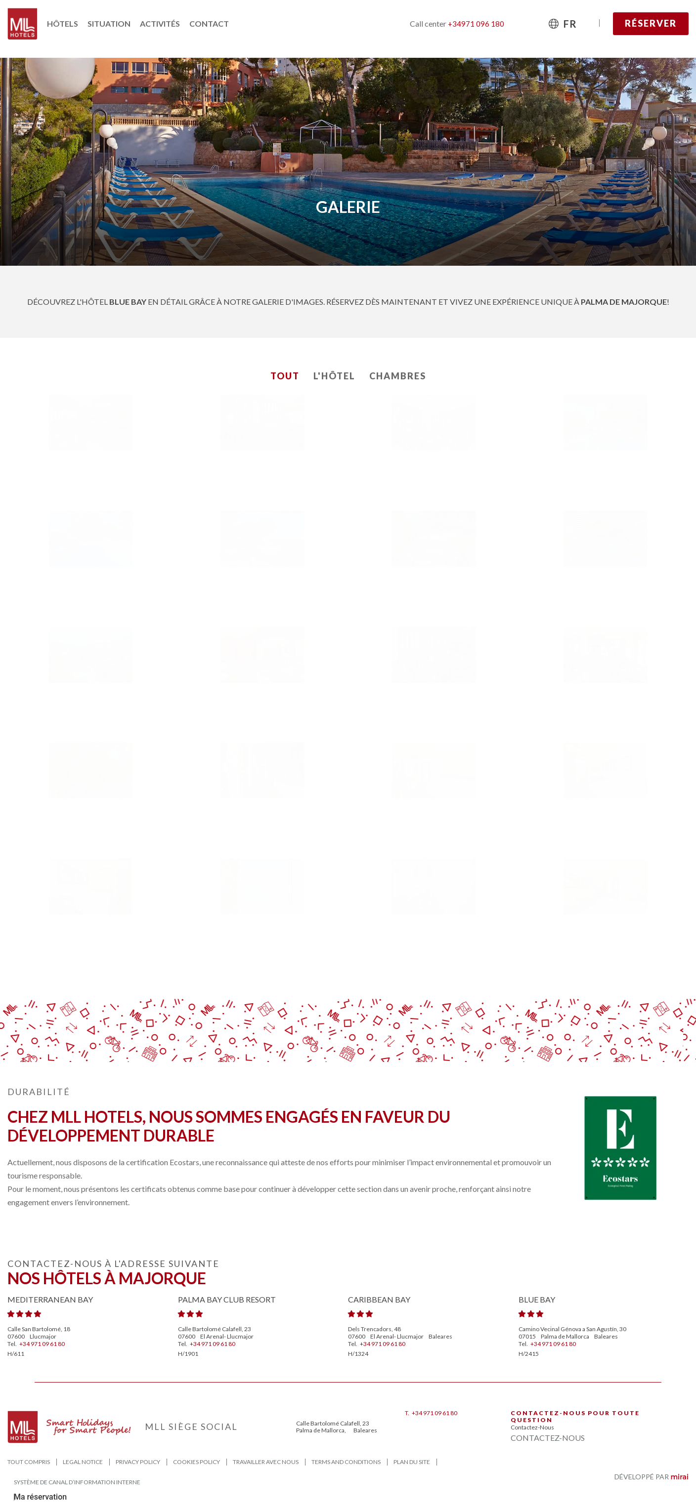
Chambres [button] (397, 375)
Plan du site (411, 1462)
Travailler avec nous (266, 1462)
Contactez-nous (532, 1427)
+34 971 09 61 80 (42, 1343)
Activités (160, 23)
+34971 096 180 (476, 23)
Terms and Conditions (346, 1462)
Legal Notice (83, 1462)
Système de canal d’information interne (77, 1482)
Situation (108, 23)
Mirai (679, 1476)
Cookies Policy (196, 1462)
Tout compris (28, 1462)
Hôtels (62, 23)
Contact (209, 23)
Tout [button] (285, 375)
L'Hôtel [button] (334, 375)
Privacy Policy (138, 1462)
